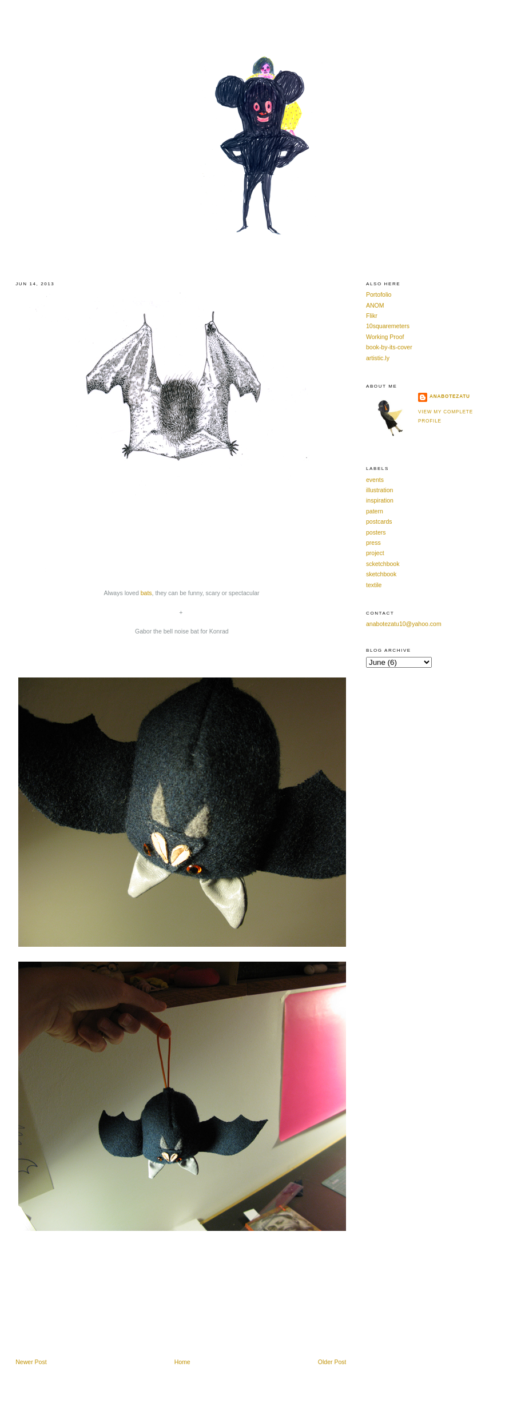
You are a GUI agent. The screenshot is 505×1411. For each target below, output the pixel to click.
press (373, 542)
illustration (379, 490)
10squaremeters (387, 325)
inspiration (379, 500)
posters (375, 532)
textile (373, 584)
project (375, 552)
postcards (379, 521)
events (375, 479)
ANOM (375, 305)
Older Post (332, 1361)
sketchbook (381, 574)
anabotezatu (450, 396)
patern (374, 511)
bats (146, 592)
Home (182, 1361)
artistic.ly (377, 357)
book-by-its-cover (389, 347)
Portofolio (378, 294)
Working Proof (385, 336)
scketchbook (382, 563)
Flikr (371, 315)
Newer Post (30, 1361)
